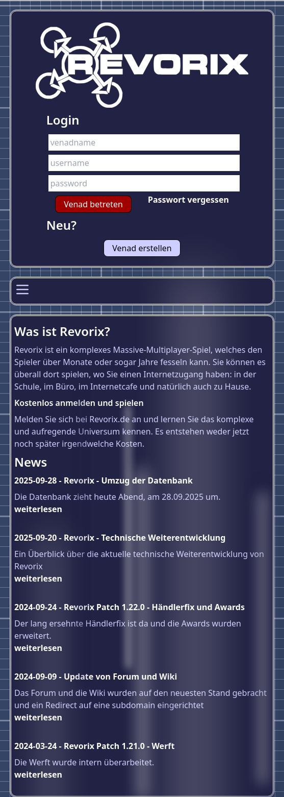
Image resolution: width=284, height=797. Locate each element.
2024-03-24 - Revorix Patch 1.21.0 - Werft (94, 746)
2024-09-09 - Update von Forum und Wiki (95, 676)
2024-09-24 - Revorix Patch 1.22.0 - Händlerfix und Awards (129, 607)
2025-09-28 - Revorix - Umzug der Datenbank (103, 480)
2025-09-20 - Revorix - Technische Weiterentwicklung (119, 537)
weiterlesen (38, 509)
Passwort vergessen (188, 199)
